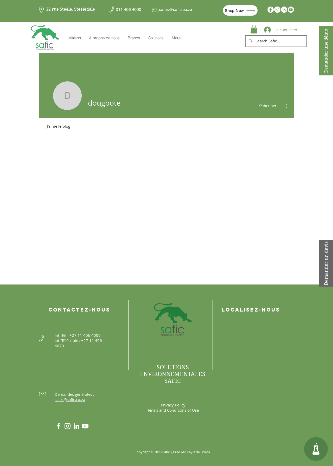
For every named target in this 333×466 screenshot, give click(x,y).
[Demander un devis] (326, 263)
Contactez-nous (79, 310)
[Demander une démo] (326, 50)
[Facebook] (270, 10)
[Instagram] (277, 10)
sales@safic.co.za (175, 9)
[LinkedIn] (284, 10)
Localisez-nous (251, 310)
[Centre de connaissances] (316, 449)
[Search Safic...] (275, 41)
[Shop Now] (240, 10)
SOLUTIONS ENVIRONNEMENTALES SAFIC (172, 374)
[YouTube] (291, 10)
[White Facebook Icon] (59, 426)
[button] (134, 38)
